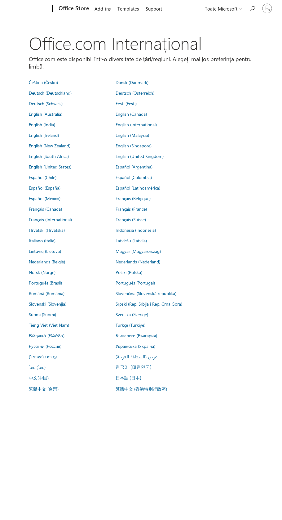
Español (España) (44, 188)
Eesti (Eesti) (126, 103)
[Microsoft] (28, 8)
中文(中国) (39, 377)
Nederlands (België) (47, 261)
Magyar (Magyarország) (138, 251)
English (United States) (50, 167)
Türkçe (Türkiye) (130, 325)
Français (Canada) (45, 209)
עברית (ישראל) (43, 356)
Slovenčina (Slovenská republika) (146, 293)
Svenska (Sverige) (132, 314)
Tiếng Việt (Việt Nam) (49, 325)
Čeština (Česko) (43, 82)
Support (154, 9)
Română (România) (47, 293)
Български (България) (136, 335)
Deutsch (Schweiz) (46, 103)
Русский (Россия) (45, 346)
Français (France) (131, 209)
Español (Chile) (42, 177)
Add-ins (103, 9)
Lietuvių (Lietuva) (45, 251)
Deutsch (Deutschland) (50, 93)
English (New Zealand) (49, 145)
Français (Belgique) (133, 198)
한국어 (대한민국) (134, 367)
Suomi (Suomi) (42, 314)
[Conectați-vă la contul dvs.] (267, 8)
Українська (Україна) (135, 346)
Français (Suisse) (131, 219)
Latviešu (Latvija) (131, 240)
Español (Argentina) (134, 167)
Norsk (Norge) (42, 272)
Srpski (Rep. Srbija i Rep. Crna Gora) (149, 304)
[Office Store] (73, 8)
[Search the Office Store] (252, 8)
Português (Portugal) (135, 283)
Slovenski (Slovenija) (47, 304)
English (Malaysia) (132, 135)
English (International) (136, 124)
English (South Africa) (49, 156)
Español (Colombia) (134, 177)
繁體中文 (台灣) (44, 389)
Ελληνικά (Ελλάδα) (46, 335)
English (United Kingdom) (140, 156)
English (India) (42, 124)
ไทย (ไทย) (37, 367)
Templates (128, 9)
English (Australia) (45, 114)
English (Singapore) (134, 145)
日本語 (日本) (129, 378)
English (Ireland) (44, 135)
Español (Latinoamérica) (138, 188)
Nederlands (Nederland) (138, 261)
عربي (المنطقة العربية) (136, 356)
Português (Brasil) (45, 283)
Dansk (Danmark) (132, 82)
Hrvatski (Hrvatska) (47, 230)
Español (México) (44, 198)
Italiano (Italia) (42, 240)
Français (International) (50, 219)
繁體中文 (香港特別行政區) (141, 389)
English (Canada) (131, 114)
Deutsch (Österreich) (135, 93)
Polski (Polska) (129, 272)
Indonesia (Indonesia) (136, 230)
